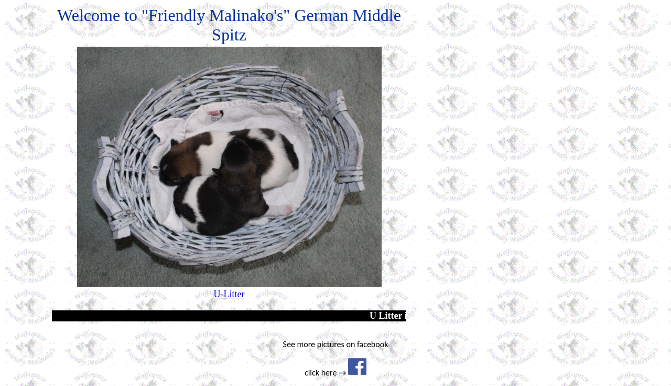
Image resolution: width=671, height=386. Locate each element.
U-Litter (229, 294)
